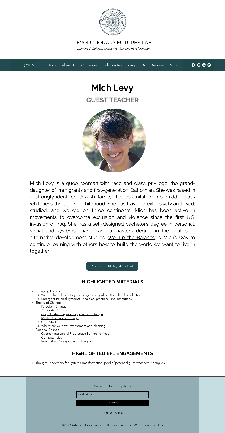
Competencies (51, 337)
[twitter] (209, 65)
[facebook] (193, 65)
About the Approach (55, 310)
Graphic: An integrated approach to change (72, 314)
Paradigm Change (53, 306)
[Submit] (112, 403)
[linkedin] (204, 65)
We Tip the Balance (131, 237)
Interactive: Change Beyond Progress (67, 341)
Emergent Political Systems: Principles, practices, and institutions (86, 299)
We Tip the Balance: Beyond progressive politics (75, 295)
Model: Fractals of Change (60, 318)
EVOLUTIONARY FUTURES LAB (114, 43)
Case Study (49, 322)
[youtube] (198, 65)
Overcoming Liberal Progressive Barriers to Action (76, 334)
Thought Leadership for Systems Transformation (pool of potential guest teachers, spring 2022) (102, 363)
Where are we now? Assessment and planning (73, 326)
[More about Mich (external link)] (112, 266)
